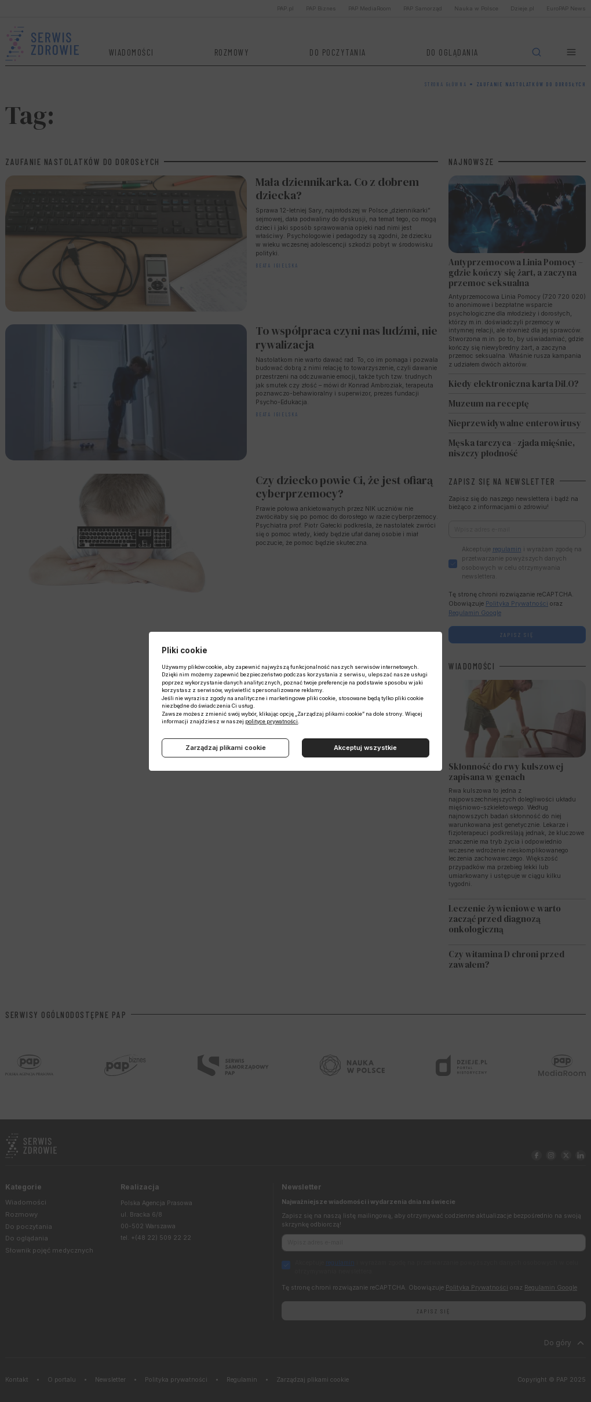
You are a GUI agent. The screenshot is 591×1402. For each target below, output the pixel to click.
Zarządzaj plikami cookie (225, 748)
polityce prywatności (271, 721)
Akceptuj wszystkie (365, 748)
